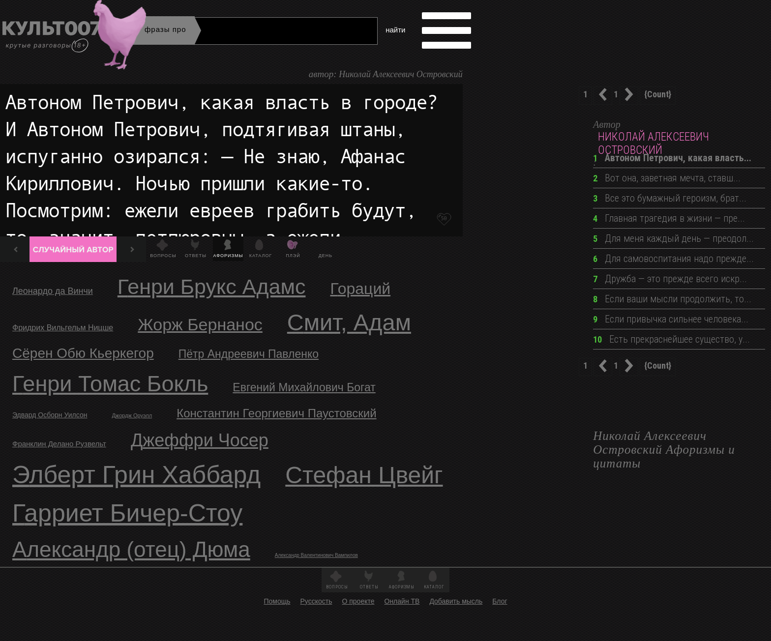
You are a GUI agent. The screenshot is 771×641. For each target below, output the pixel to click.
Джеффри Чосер (199, 440)
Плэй (293, 255)
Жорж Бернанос (200, 324)
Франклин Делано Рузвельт (59, 443)
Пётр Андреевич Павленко (248, 354)
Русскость (316, 601)
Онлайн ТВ (402, 601)
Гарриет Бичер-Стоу (127, 513)
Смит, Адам (349, 322)
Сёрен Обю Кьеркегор (83, 353)
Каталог (260, 255)
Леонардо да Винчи (52, 291)
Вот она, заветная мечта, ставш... (667, 178)
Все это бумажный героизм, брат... (669, 198)
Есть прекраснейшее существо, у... (671, 339)
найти (395, 30)
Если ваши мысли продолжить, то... (672, 299)
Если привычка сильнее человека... (670, 319)
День (326, 255)
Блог (499, 601)
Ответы (196, 255)
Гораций (360, 288)
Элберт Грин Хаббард (136, 475)
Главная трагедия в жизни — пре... (669, 218)
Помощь (277, 601)
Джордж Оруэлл (132, 415)
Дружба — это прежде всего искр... (670, 279)
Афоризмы (228, 255)
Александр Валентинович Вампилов (316, 555)
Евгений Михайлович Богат (304, 387)
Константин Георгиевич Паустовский (276, 413)
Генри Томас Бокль (110, 383)
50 (443, 218)
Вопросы (163, 255)
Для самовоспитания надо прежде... (673, 258)
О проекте (358, 601)
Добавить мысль (455, 601)
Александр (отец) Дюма (131, 549)
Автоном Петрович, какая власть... (672, 158)
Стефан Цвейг (364, 475)
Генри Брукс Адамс (212, 286)
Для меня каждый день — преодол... (673, 238)
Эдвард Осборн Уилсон (49, 415)
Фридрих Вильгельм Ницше (62, 327)
